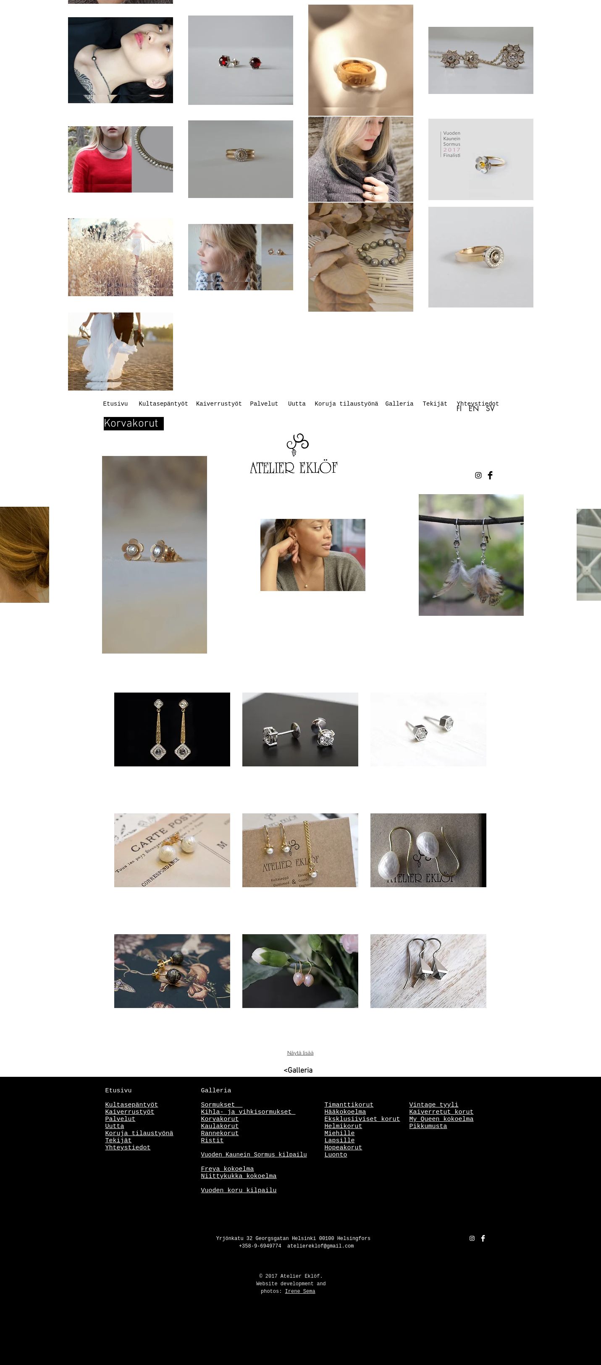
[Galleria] (400, 404)
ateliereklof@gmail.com (320, 1246)
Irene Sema (300, 1292)
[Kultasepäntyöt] (164, 404)
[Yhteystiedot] (478, 404)
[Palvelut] (264, 404)
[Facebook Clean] (483, 1238)
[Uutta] (297, 404)
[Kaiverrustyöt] (219, 404)
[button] (172, 747)
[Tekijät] (435, 404)
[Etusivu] (115, 404)
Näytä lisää (300, 1053)
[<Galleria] (273, 1071)
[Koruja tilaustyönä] (346, 404)
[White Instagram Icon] (472, 1238)
